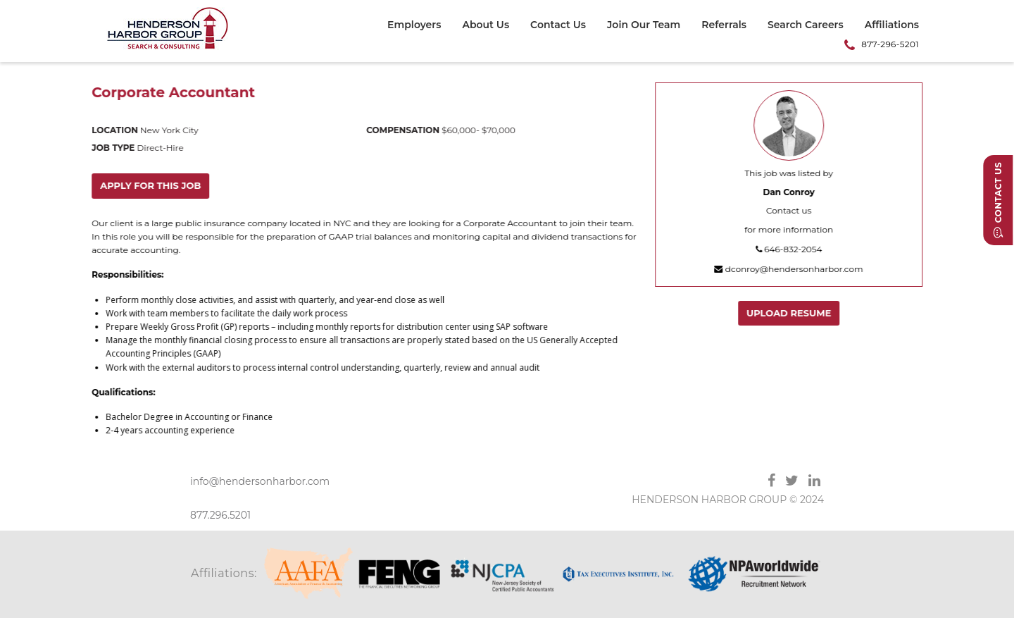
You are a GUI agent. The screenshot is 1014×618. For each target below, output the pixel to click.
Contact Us (558, 25)
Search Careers (806, 25)
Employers (414, 25)
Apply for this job (151, 185)
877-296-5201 (890, 44)
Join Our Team (643, 25)
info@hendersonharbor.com (260, 481)
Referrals (723, 25)
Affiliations (892, 25)
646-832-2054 (789, 249)
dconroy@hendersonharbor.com (789, 269)
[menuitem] (419, 27)
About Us (485, 25)
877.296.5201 (220, 515)
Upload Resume (789, 313)
